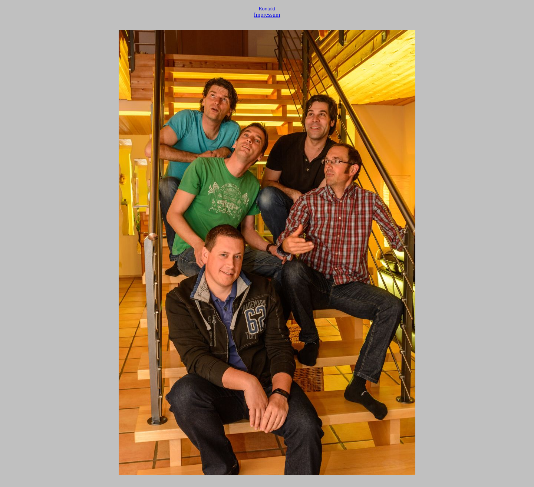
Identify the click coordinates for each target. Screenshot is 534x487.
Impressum (267, 14)
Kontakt (267, 8)
